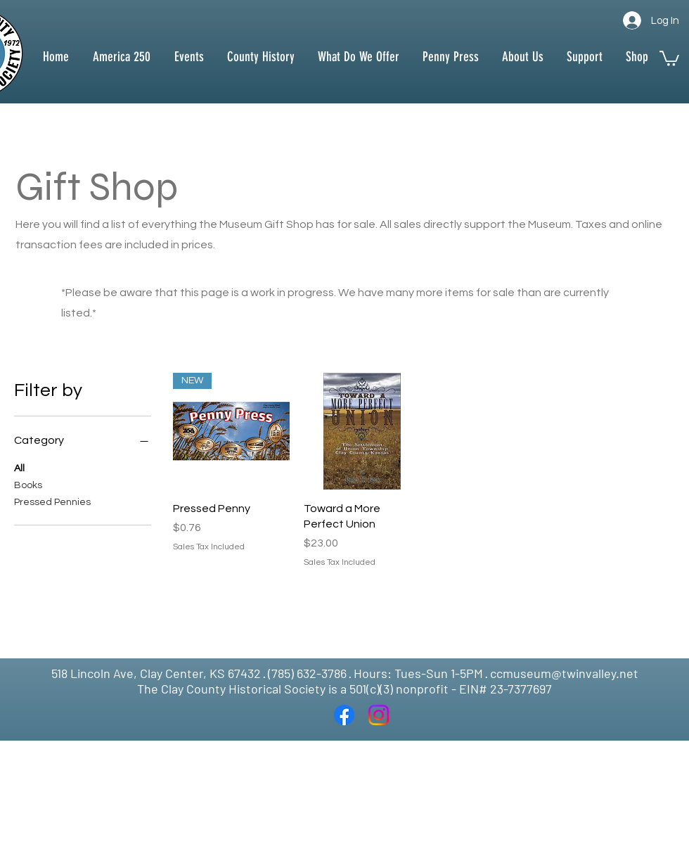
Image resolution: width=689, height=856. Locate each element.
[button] (260, 57)
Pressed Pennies (52, 500)
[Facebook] (344, 715)
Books (28, 484)
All (19, 467)
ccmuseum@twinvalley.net (564, 673)
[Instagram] (378, 715)
